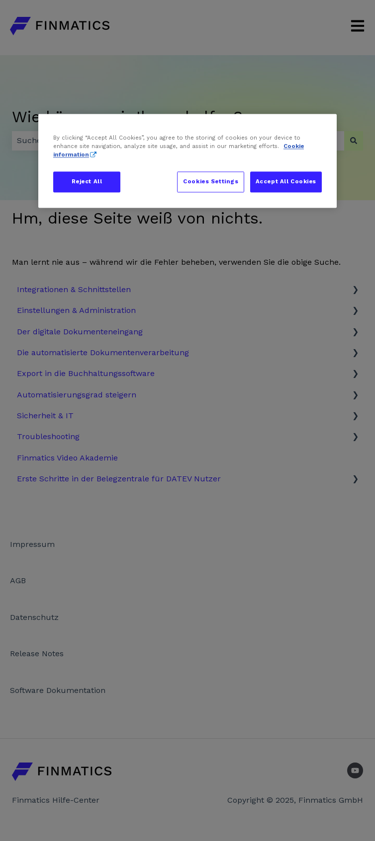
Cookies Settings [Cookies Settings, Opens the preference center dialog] (210, 181)
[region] (187, 161)
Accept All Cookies (286, 181)
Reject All (87, 181)
